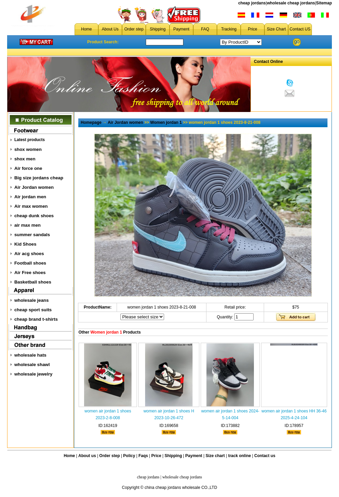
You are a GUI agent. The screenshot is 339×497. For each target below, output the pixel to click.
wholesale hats (30, 355)
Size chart (215, 455)
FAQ (205, 29)
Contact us (264, 455)
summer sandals (32, 234)
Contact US (300, 29)
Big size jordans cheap (38, 177)
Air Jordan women (34, 187)
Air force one (28, 168)
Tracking (229, 29)
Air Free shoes (30, 272)
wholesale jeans (31, 300)
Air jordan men (30, 196)
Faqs (143, 455)
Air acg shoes (29, 253)
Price (252, 29)
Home (86, 29)
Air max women (31, 206)
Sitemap (324, 3)
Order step (134, 29)
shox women (28, 149)
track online (239, 455)
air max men (27, 225)
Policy (129, 455)
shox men (24, 158)
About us (87, 455)
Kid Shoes (25, 244)
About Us (110, 29)
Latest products (29, 139)
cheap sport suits (33, 309)
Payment (181, 29)
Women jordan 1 (166, 122)
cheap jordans (252, 3)
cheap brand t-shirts (36, 319)
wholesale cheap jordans (291, 3)
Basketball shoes (32, 282)
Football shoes (30, 263)
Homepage (91, 122)
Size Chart (276, 29)
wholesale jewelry (33, 374)
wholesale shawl (31, 364)
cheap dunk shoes (34, 215)
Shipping (158, 29)
